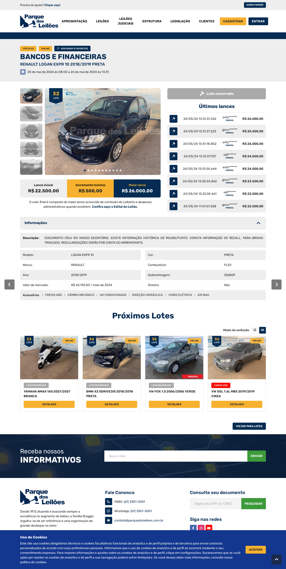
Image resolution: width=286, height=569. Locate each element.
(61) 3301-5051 (134, 502)
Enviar (257, 456)
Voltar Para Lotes (249, 426)
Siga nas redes (206, 519)
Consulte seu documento (217, 492)
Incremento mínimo (90, 185)
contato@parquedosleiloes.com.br (138, 520)
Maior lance (137, 185)
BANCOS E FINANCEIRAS (63, 56)
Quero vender (254, 5)
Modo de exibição (236, 330)
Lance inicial (43, 185)
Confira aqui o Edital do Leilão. (115, 207)
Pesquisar (254, 504)
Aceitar (256, 550)
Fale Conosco (120, 492)
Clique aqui (52, 5)
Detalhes (49, 404)
